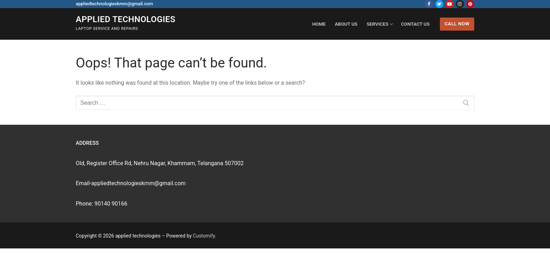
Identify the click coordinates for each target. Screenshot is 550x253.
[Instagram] (460, 4)
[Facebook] (429, 4)
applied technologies (125, 19)
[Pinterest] (470, 4)
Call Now (456, 23)
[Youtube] (449, 4)
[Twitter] (439, 4)
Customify (204, 236)
